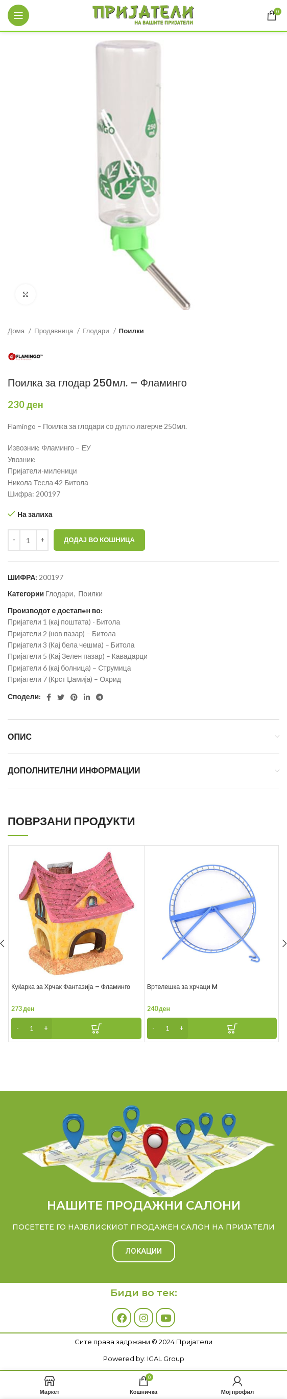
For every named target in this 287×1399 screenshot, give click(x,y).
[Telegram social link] (99, 697)
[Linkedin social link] (87, 697)
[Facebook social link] (48, 697)
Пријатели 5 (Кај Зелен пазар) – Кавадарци (78, 656)
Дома (17, 331)
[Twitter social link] (60, 697)
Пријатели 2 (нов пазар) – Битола (62, 633)
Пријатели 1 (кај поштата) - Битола (64, 621)
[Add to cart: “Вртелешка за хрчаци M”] (212, 1028)
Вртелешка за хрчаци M (182, 986)
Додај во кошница (99, 539)
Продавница (54, 331)
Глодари (96, 331)
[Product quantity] (28, 540)
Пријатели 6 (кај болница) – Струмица (69, 667)
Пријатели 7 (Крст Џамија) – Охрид (64, 679)
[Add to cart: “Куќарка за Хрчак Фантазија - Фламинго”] (76, 1028)
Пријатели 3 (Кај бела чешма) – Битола (71, 644)
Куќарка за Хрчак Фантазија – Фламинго (70, 986)
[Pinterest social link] (74, 697)
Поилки (131, 331)
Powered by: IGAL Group (143, 1358)
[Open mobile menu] (18, 15)
